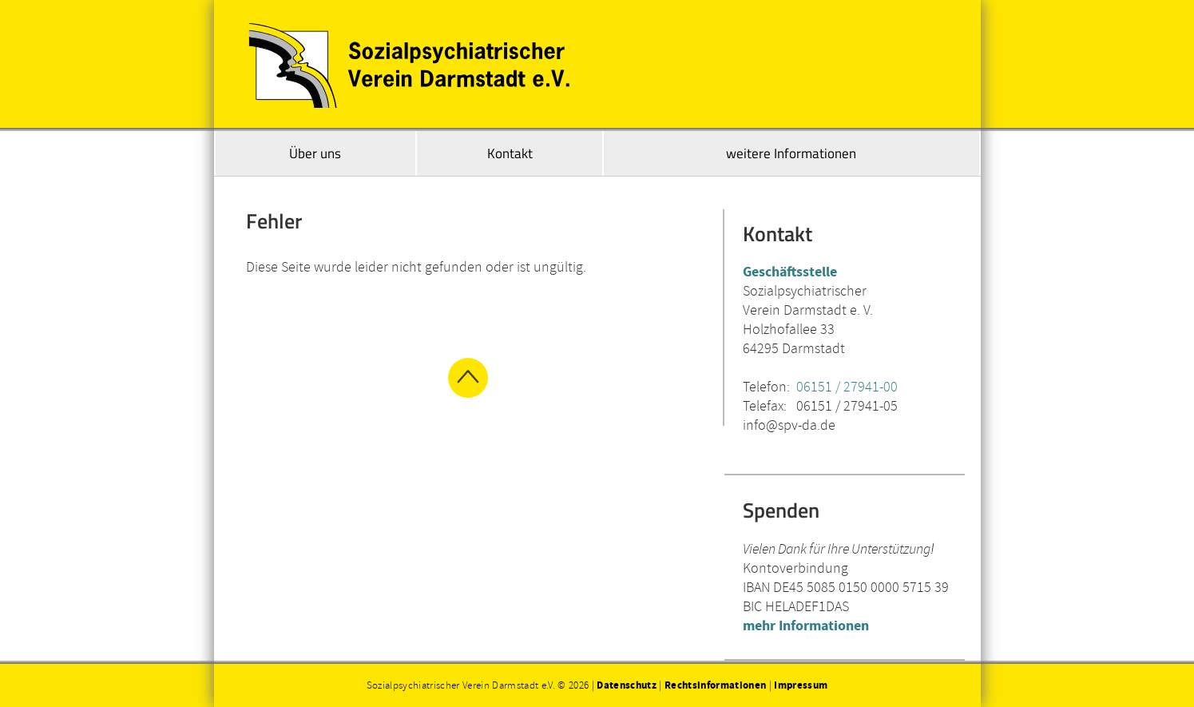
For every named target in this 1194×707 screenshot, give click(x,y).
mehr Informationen (806, 625)
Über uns (315, 153)
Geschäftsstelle (790, 271)
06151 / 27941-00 (847, 386)
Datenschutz (627, 685)
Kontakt (510, 153)
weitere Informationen (791, 153)
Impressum (800, 685)
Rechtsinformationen (715, 685)
